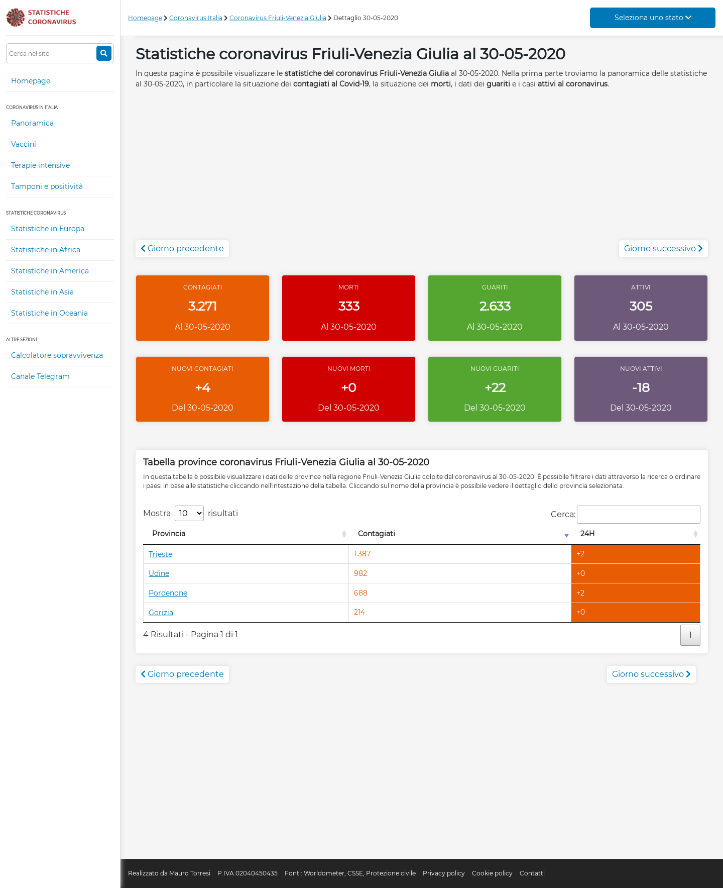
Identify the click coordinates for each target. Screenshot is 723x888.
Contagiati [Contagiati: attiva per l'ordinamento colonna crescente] (376, 533)
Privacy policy (444, 873)
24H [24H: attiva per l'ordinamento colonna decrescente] (587, 533)
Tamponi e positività (47, 186)
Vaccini (23, 144)
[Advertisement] (422, 170)
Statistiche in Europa (47, 228)
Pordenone (168, 593)
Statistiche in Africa (45, 249)
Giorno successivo (663, 248)
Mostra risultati (190, 513)
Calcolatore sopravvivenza (57, 355)
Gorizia (161, 612)
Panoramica (32, 123)
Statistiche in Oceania (49, 313)
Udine (159, 573)
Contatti (532, 873)
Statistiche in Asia (42, 292)
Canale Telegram (40, 376)
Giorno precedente (182, 248)
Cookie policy (492, 873)
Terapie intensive (40, 165)
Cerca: (625, 515)
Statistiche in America (50, 270)
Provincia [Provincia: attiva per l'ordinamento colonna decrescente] (168, 533)
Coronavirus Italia (195, 18)
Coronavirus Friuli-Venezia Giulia (277, 18)
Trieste (160, 553)
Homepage (30, 80)
